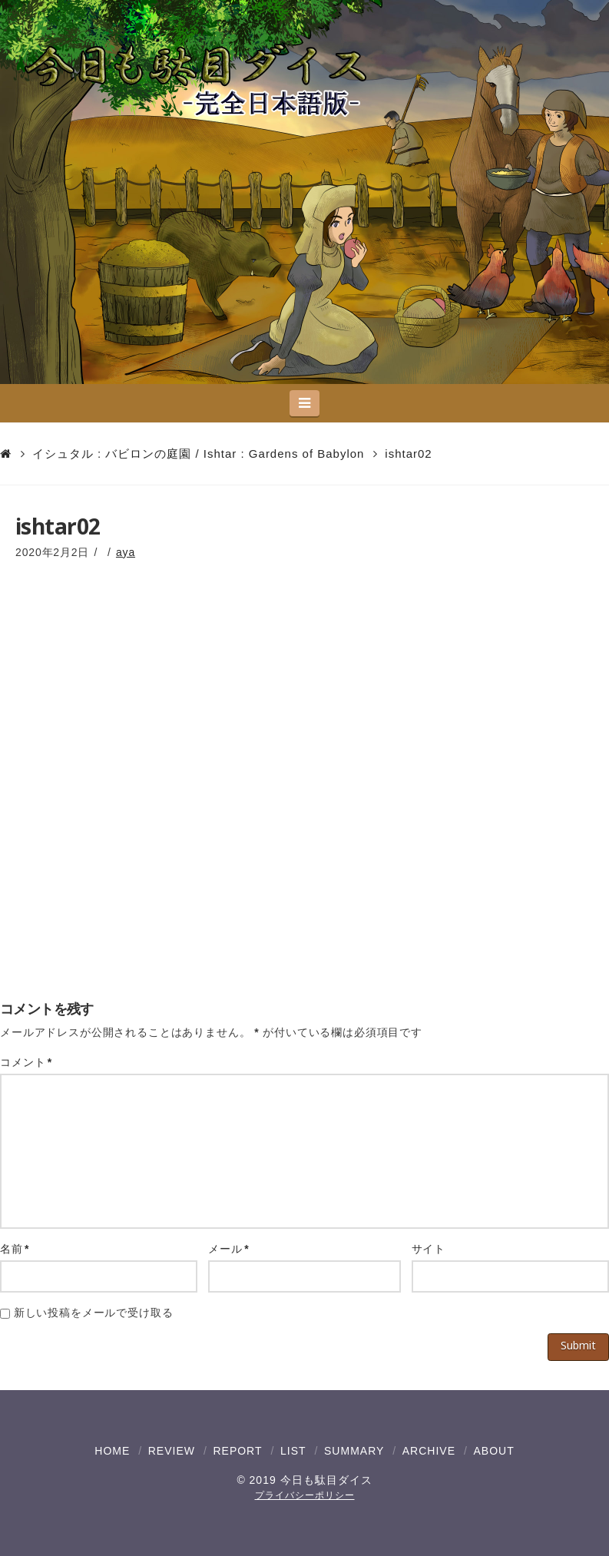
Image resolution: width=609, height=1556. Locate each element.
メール (228, 1249)
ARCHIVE (428, 1451)
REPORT (237, 1451)
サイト (429, 1249)
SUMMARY (354, 1451)
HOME (112, 1451)
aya (125, 552)
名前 (14, 1249)
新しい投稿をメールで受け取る (94, 1312)
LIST (293, 1451)
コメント (26, 1062)
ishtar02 (408, 453)
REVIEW (171, 1451)
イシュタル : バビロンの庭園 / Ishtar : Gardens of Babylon (198, 453)
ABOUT (493, 1451)
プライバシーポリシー (305, 1495)
